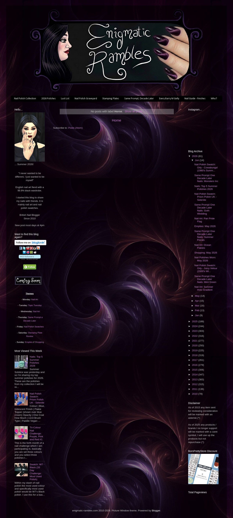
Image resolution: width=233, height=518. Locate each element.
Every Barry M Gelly (169, 98)
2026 (195, 156)
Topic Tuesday (35, 305)
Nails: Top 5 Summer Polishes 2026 (36, 361)
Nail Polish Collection (25, 98)
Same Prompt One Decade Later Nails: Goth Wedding (204, 209)
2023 (195, 331)
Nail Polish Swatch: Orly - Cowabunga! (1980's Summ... (206, 167)
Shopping (39, 342)
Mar (197, 305)
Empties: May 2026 (205, 226)
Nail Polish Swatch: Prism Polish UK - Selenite (37, 398)
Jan (197, 315)
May (197, 295)
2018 (195, 355)
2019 (195, 350)
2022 (195, 336)
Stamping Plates (110, 98)
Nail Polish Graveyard (86, 98)
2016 (195, 365)
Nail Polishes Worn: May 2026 (205, 259)
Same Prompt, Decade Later (139, 98)
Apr (197, 300)
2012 (195, 384)
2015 (195, 369)
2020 (195, 345)
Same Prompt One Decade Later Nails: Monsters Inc (206, 178)
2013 (195, 379)
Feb (197, 310)
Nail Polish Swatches (34, 327)
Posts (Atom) (75, 127)
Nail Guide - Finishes (194, 98)
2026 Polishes (48, 98)
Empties (29, 342)
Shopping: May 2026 (205, 252)
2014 (195, 374)
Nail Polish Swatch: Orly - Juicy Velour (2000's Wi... (205, 268)
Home (116, 120)
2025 (195, 321)
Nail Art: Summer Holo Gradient (203, 288)
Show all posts (133, 111)
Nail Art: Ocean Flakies (202, 246)
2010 (195, 393)
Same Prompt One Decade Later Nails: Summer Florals (204, 236)
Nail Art (34, 299)
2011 (195, 389)
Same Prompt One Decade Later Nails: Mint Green (205, 279)
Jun (197, 160)
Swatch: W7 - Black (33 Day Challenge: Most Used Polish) (37, 472)
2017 (195, 360)
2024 (195, 326)
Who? (214, 98)
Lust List (65, 98)
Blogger (156, 510)
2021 (195, 340)
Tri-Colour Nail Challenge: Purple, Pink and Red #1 (36, 433)
